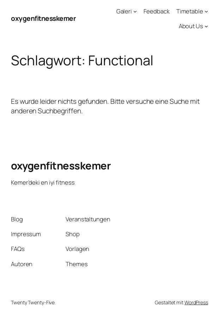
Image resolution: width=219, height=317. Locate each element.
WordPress (196, 302)
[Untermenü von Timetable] (206, 11)
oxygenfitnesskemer (43, 18)
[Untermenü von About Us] (206, 26)
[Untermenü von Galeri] (135, 11)
